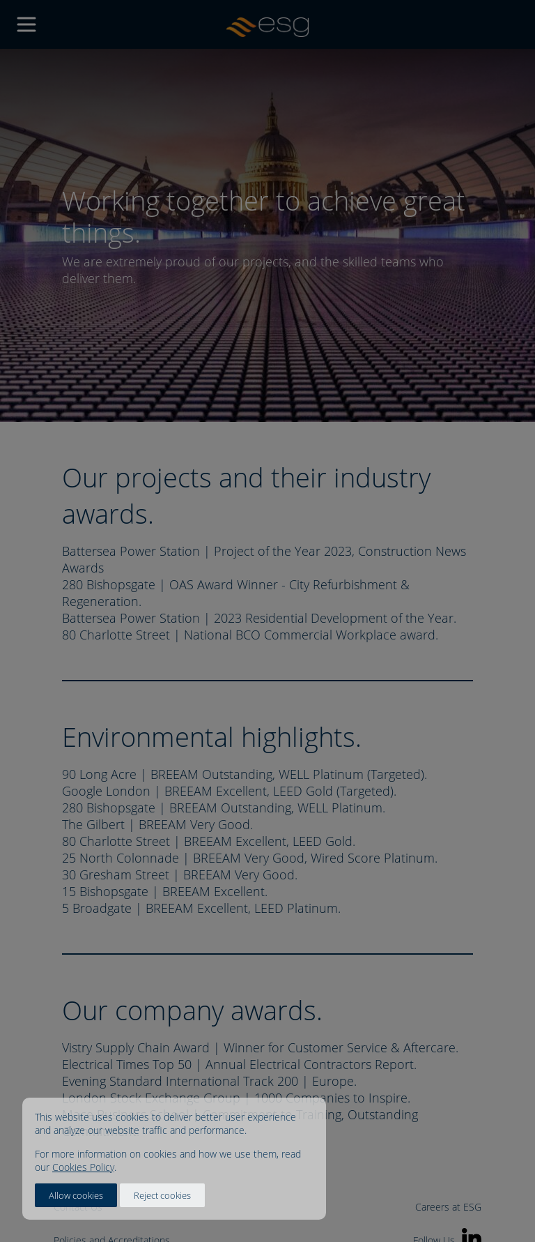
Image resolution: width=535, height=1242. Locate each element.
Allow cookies (76, 1195)
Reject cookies (162, 1195)
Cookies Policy (83, 1167)
